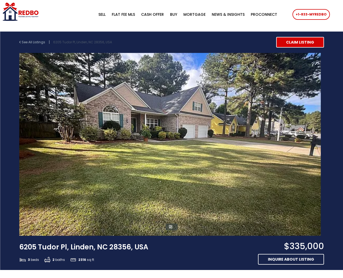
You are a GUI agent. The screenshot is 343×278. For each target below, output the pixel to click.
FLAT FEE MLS (123, 14)
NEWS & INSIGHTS (228, 14)
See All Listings (32, 42)
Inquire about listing (291, 259)
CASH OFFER (152, 14)
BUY (173, 14)
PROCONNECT (264, 14)
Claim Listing (300, 42)
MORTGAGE (194, 14)
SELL (102, 14)
